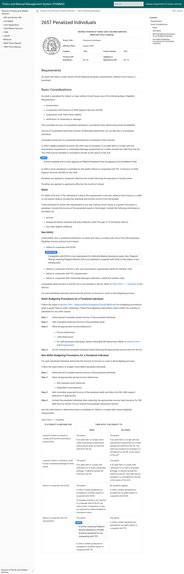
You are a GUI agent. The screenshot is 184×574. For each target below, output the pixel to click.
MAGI (155, 28)
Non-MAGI (157, 31)
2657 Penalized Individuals (89, 11)
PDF (174, 11)
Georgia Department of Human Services (164, 4)
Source (180, 11)
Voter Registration (11, 25)
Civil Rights (8, 21)
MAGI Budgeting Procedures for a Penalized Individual (164, 35)
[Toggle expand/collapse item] (2, 28)
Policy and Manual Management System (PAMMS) (33, 4)
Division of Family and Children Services (57, 11)
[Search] (129, 4)
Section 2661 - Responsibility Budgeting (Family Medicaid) (88, 304)
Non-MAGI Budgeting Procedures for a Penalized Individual (163, 41)
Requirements (156, 21)
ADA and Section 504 (12, 17)
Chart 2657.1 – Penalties (124, 284)
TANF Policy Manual (12, 47)
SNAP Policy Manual (12, 43)
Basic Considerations (159, 24)
